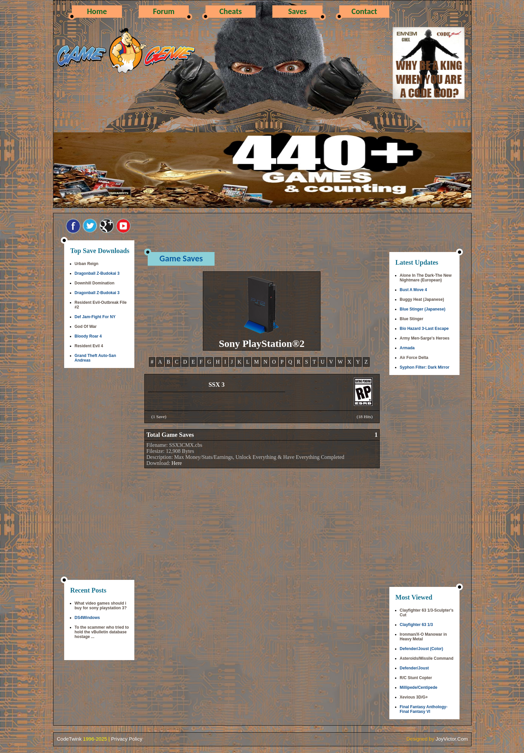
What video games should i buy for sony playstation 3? (101, 605)
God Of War (86, 326)
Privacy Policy (126, 739)
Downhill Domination (94, 283)
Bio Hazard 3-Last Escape (424, 328)
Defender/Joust (414, 668)
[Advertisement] (99, 474)
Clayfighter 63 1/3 (416, 624)
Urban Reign (86, 263)
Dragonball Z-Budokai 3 (97, 273)
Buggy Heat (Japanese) (422, 299)
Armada (407, 348)
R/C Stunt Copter (416, 677)
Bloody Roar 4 (88, 336)
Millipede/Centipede (418, 687)
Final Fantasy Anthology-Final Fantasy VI (423, 709)
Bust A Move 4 (413, 289)
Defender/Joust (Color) (421, 648)
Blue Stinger (411, 319)
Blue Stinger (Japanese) (422, 309)
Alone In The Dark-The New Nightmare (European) (425, 277)
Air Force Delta (414, 357)
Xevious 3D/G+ (414, 697)
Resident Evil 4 (89, 346)
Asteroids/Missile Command (426, 658)
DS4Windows (87, 617)
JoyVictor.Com (452, 739)
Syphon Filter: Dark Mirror (424, 367)
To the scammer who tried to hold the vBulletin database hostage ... (102, 632)
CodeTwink (69, 739)
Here (176, 463)
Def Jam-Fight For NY (95, 317)
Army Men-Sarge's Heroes (424, 338)
